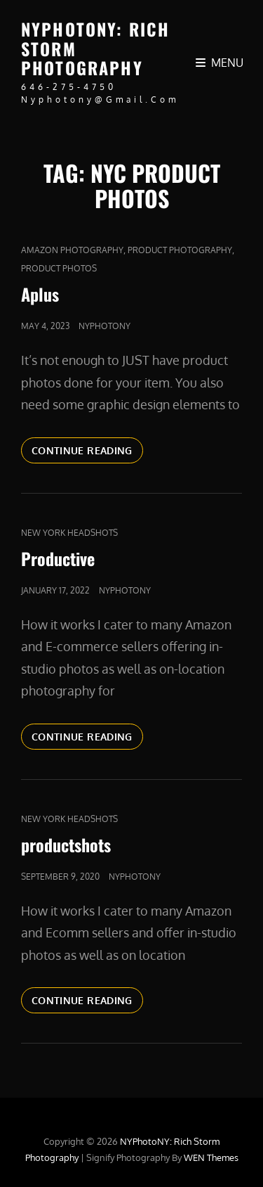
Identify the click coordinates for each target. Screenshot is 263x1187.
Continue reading (87, 449)
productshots (66, 844)
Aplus (40, 294)
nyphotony (104, 326)
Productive (58, 558)
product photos (59, 268)
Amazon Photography (72, 250)
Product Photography (180, 250)
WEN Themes (211, 1157)
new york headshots (69, 532)
